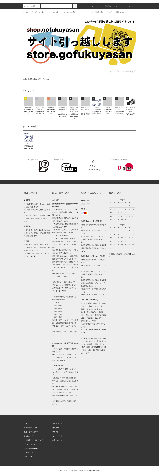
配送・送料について (31, 432)
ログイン (117, 6)
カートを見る (57, 436)
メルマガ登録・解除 (95, 12)
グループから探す (53, 12)
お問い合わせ (118, 12)
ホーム (25, 12)
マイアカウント (58, 423)
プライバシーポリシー (32, 444)
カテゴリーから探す (36, 12)
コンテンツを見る (68, 12)
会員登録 (106, 6)
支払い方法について (31, 428)
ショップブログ (29, 453)
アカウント (94, 6)
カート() (130, 6)
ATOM (31, 457)
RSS (25, 457)
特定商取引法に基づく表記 (33, 440)
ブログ (108, 12)
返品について (29, 436)
